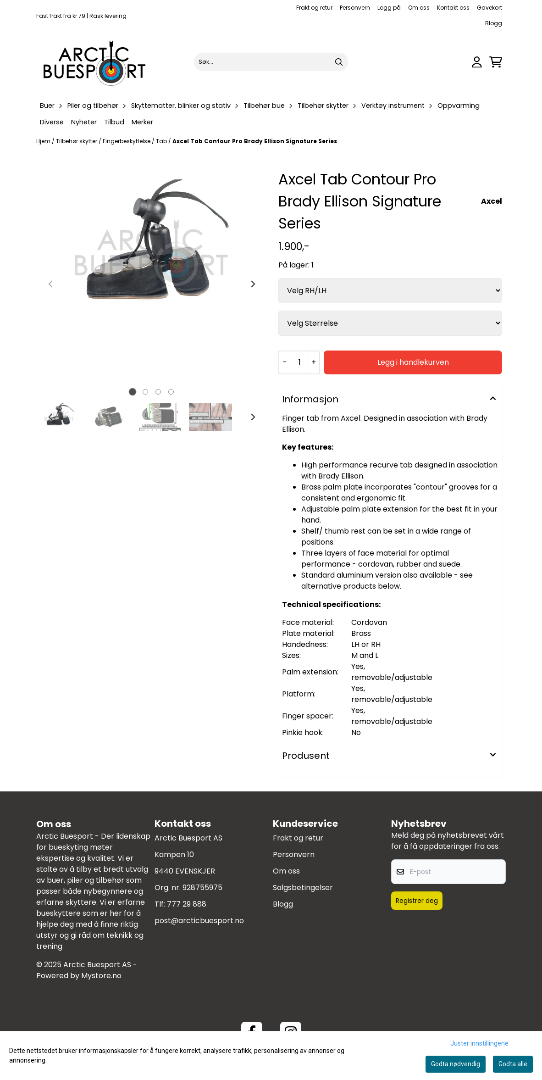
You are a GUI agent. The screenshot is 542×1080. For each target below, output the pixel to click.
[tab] (133, 392)
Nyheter (84, 122)
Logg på (389, 7)
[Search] (339, 62)
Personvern (355, 7)
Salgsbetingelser (303, 887)
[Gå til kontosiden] (477, 62)
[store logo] (95, 62)
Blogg (493, 23)
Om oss (419, 7)
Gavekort (489, 7)
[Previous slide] (51, 284)
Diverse (52, 122)
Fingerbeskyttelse (127, 141)
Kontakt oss (453, 7)
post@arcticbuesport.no (199, 920)
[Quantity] (299, 362)
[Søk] (271, 62)
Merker (142, 122)
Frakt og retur (314, 7)
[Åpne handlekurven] (496, 62)
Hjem (44, 141)
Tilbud (114, 122)
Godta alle (512, 1064)
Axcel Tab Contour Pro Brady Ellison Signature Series (254, 141)
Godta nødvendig (455, 1064)
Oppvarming (458, 105)
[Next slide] (252, 284)
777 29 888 (186, 904)
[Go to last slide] (51, 417)
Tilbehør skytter (77, 141)
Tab (162, 141)
